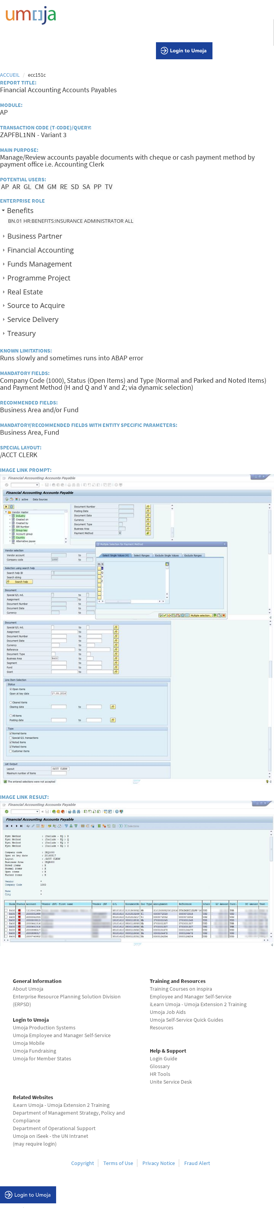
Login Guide (163, 1058)
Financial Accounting (40, 250)
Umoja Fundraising (34, 1050)
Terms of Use (118, 1163)
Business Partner (34, 236)
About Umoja (28, 988)
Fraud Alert (197, 1163)
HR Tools (160, 1073)
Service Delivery (32, 319)
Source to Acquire (36, 305)
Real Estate (25, 291)
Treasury (21, 333)
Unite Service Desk (171, 1081)
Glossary (160, 1066)
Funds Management (39, 263)
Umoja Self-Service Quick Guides (186, 1019)
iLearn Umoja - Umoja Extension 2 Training (198, 1004)
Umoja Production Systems (44, 1027)
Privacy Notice (158, 1163)
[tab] (137, 210)
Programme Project (38, 277)
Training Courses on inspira (181, 988)
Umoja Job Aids (168, 1011)
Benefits (20, 210)
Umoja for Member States (42, 1058)
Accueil (10, 74)
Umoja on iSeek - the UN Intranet (50, 1135)
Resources (161, 1027)
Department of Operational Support (54, 1128)
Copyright (82, 1163)
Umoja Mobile (29, 1042)
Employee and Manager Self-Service (190, 996)
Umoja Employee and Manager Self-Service (62, 1035)
